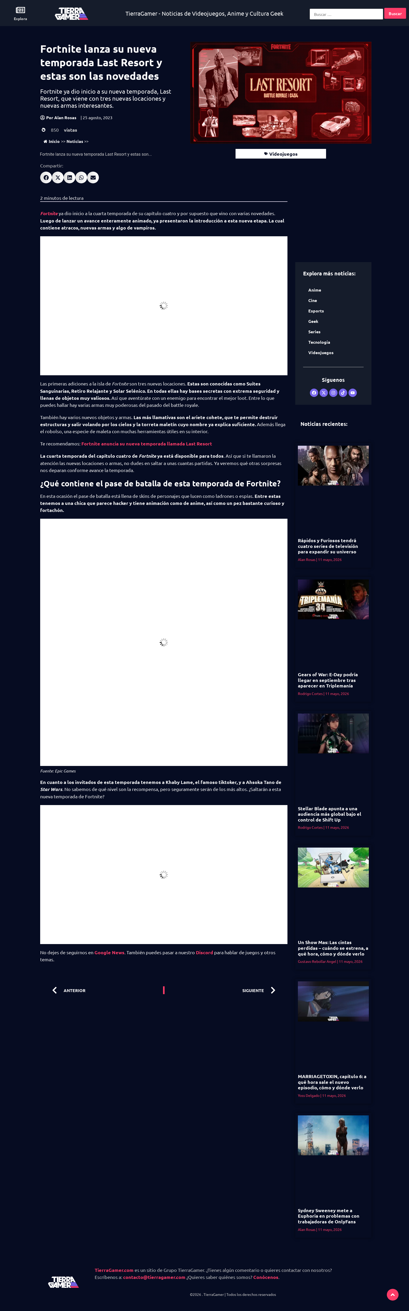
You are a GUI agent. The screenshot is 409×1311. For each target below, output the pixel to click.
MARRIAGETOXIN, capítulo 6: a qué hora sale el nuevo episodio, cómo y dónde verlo (332, 1081)
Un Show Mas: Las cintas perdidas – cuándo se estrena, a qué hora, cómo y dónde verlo (333, 947)
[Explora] (20, 10)
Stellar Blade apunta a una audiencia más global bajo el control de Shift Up (329, 814)
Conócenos (265, 1277)
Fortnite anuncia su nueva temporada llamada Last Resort (146, 443)
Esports (316, 310)
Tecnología (319, 342)
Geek (313, 321)
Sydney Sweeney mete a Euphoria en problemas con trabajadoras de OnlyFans (328, 1215)
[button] (46, 177)
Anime (314, 290)
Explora (20, 18)
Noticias (75, 141)
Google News (109, 952)
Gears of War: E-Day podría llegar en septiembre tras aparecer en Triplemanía (328, 679)
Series (314, 331)
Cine (312, 300)
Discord (204, 952)
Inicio (52, 141)
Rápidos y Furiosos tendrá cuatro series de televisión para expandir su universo (328, 545)
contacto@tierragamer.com (154, 1277)
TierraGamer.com (114, 1270)
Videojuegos (283, 154)
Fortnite (49, 213)
